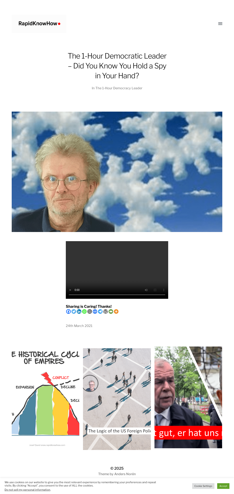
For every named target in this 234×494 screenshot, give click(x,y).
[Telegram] (100, 311)
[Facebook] (68, 311)
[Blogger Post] (89, 311)
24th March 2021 (79, 326)
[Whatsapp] (84, 311)
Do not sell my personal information (27, 489)
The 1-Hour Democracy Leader (118, 88)
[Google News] (95, 311)
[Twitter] (73, 311)
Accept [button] (223, 485)
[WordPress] (105, 311)
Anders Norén (125, 474)
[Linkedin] (79, 311)
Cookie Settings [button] (203, 485)
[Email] (111, 311)
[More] (116, 311)
